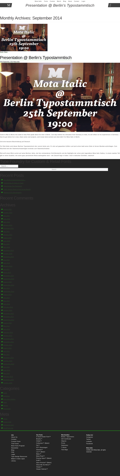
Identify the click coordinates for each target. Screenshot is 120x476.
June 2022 (6, 218)
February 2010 (8, 376)
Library (13, 461)
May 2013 (6, 300)
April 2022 (6, 222)
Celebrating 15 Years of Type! (14, 183)
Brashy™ (39, 439)
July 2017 (6, 269)
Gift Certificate (66, 439)
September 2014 (8, 285)
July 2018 (6, 259)
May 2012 (6, 326)
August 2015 (7, 282)
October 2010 (7, 360)
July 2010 (6, 367)
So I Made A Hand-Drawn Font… (14, 179)
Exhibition (6, 396)
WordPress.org (8, 428)
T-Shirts (63, 447)
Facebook (89, 443)
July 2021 (6, 231)
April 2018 (6, 263)
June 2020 (6, 241)
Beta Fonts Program (18, 445)
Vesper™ (39, 467)
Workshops (7, 408)
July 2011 (6, 351)
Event (1, 52)
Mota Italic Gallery (9, 399)
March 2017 (7, 272)
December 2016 (8, 275)
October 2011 (7, 345)
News (6, 52)
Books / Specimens (67, 436)
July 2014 (6, 288)
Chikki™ (39, 441)
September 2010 (8, 364)
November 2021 (8, 228)
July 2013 (6, 297)
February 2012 (8, 332)
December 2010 (8, 357)
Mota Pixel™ (40, 456)
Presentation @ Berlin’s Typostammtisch (36, 57)
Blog (12, 450)
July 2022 (6, 215)
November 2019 (8, 250)
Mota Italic (17, 61)
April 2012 (6, 329)
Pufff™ (38, 460)
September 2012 (8, 319)
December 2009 (8, 379)
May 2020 (6, 244)
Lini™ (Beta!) (40, 452)
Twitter (88, 439)
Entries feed (7, 421)
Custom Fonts (16, 441)
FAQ (12, 452)
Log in (5, 418)
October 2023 (7, 212)
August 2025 (7, 209)
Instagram (89, 437)
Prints (63, 443)
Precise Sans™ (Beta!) (44, 458)
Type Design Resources (19, 456)
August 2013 (7, 294)
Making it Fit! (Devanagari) (13, 192)
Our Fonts (39, 435)
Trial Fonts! (15, 443)
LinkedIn (89, 441)
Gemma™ (39, 449)
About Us (14, 437)
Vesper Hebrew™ (42, 469)
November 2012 (8, 316)
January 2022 (7, 225)
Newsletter (14, 448)
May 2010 (6, 373)
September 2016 (8, 278)
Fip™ (38, 445)
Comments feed (8, 425)
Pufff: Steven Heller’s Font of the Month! (17, 189)
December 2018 (8, 256)
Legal (13, 454)
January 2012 (7, 335)
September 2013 (8, 291)
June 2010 (6, 370)
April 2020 (6, 247)
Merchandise (65, 435)
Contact (13, 439)
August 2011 (7, 348)
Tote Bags (64, 449)
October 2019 (7, 253)
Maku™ (38, 454)
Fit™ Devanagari (42, 447)
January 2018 (7, 266)
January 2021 (7, 234)
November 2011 (8, 341)
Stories (5, 405)
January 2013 (7, 310)
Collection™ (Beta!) (42, 443)
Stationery (64, 445)
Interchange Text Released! (13, 186)
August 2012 (7, 323)
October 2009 (7, 382)
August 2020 (7, 237)
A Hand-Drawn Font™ (43, 436)
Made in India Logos (18, 458)
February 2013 (8, 307)
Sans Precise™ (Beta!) (44, 462)
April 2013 (6, 304)
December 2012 (8, 313)
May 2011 (6, 354)
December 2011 (8, 338)
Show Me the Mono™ (43, 464)
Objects (63, 441)
